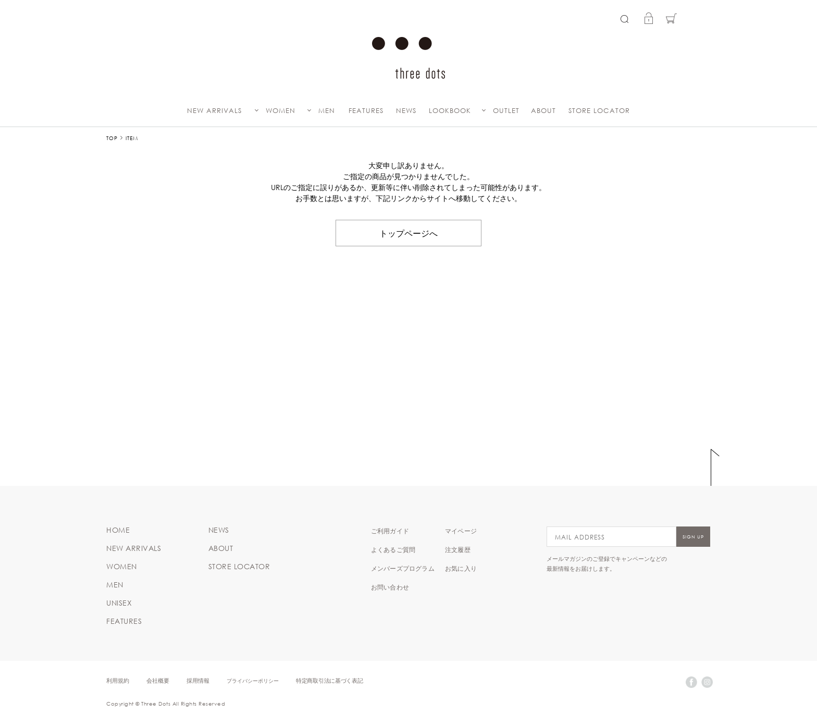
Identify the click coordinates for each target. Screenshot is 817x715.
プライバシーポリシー (253, 680)
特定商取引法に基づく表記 (329, 680)
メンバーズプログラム (403, 568)
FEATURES (366, 111)
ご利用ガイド (390, 530)
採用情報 (198, 680)
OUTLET (506, 111)
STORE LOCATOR (599, 111)
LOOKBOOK (450, 111)
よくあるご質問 (393, 549)
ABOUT (543, 111)
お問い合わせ (390, 587)
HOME (118, 530)
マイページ (461, 530)
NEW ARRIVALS (214, 111)
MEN (326, 111)
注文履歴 (458, 549)
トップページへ (408, 233)
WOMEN (280, 111)
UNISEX (119, 603)
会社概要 (157, 680)
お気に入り (461, 568)
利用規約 (117, 680)
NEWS (406, 111)
